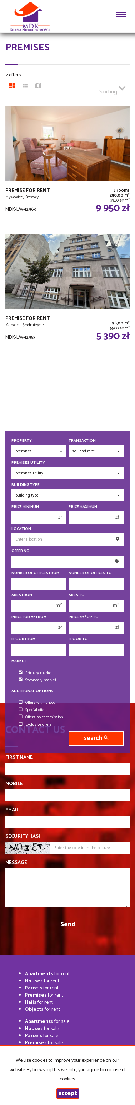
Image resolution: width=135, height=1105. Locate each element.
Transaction (82, 441)
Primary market (36, 673)
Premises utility (28, 463)
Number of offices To (90, 573)
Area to (77, 595)
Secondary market (37, 680)
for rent (47, 974)
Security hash (23, 836)
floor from (23, 639)
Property (21, 441)
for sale (47, 1022)
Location (21, 529)
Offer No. (21, 551)
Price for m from (28, 617)
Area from (21, 595)
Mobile (14, 784)
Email (12, 810)
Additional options (32, 691)
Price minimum (25, 507)
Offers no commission (41, 717)
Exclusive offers (35, 725)
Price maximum (83, 507)
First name (19, 757)
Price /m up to (84, 617)
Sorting (112, 89)
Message (16, 863)
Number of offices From (35, 573)
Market (18, 661)
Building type (25, 485)
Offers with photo (37, 702)
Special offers (33, 710)
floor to (78, 639)
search (96, 738)
